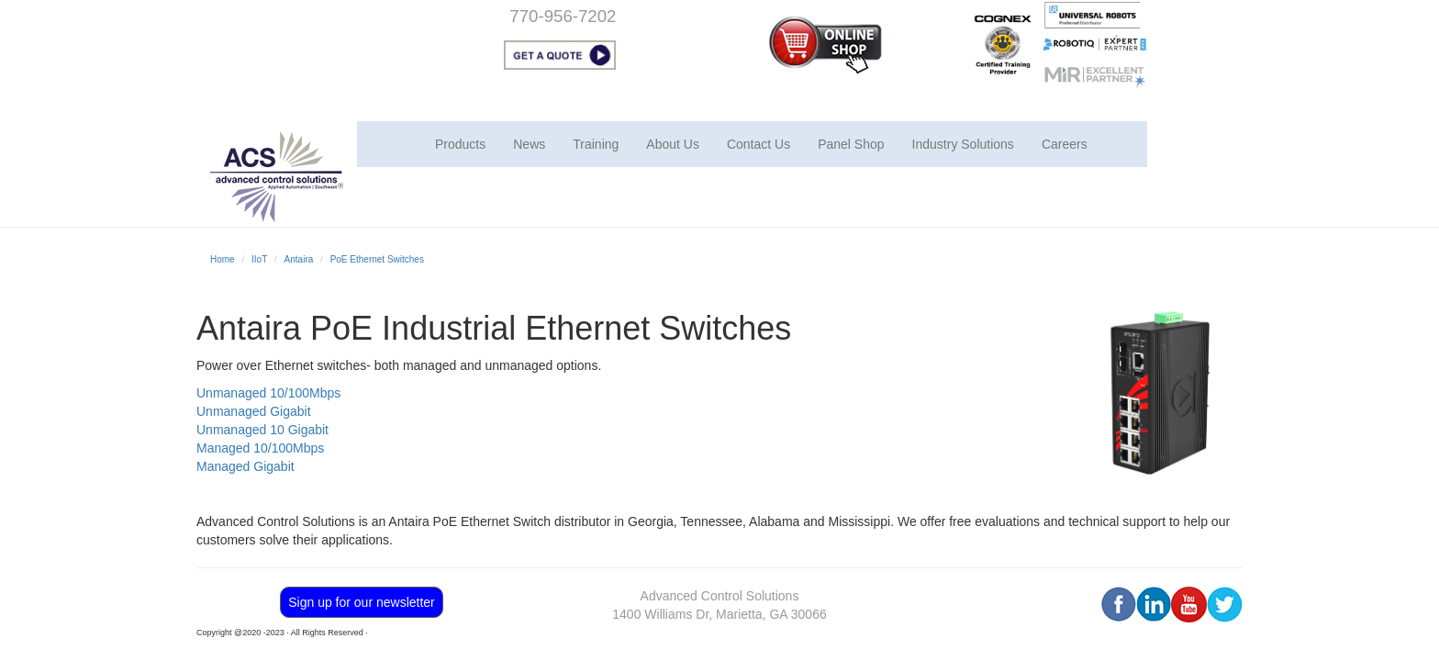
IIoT (259, 259)
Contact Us (758, 144)
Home (222, 259)
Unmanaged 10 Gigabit (262, 429)
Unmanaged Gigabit (253, 411)
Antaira (299, 259)
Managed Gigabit (245, 466)
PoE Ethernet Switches (377, 259)
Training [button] (596, 144)
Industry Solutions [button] (963, 144)
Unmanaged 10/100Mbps (268, 393)
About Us (672, 144)
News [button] (529, 144)
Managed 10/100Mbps (260, 448)
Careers (1065, 144)
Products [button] (460, 144)
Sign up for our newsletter (361, 602)
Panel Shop (851, 144)
